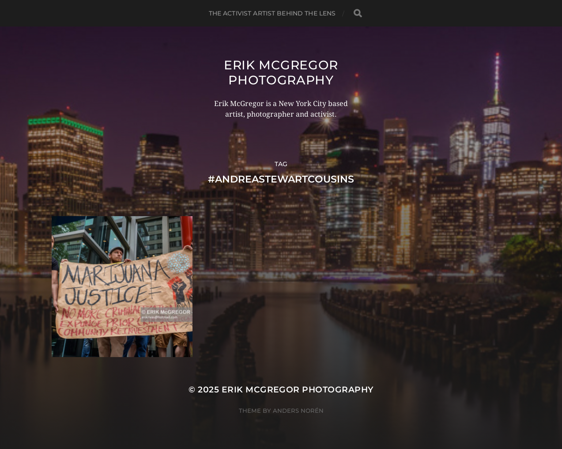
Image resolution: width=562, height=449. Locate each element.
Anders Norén (298, 410)
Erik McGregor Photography (281, 72)
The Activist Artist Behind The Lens (272, 13)
